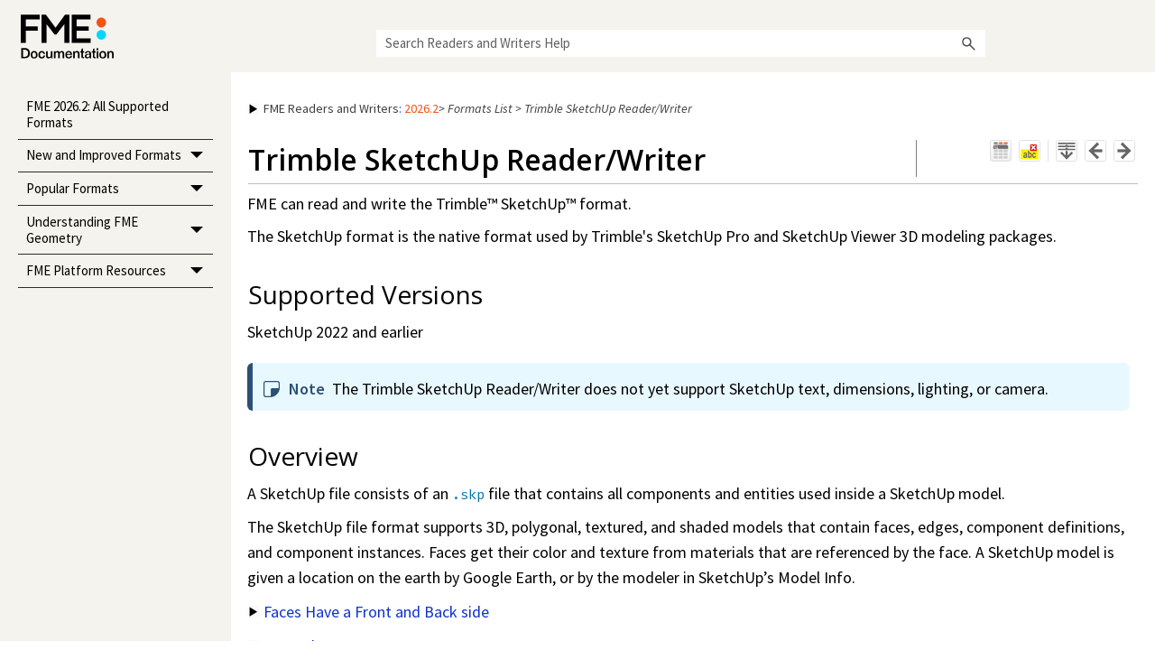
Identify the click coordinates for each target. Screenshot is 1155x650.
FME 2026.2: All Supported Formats (97, 114)
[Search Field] (680, 43)
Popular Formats (119, 189)
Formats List (480, 108)
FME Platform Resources (119, 271)
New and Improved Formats (119, 156)
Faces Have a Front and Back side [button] (369, 611)
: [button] (344, 108)
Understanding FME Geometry (119, 230)
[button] (969, 43)
